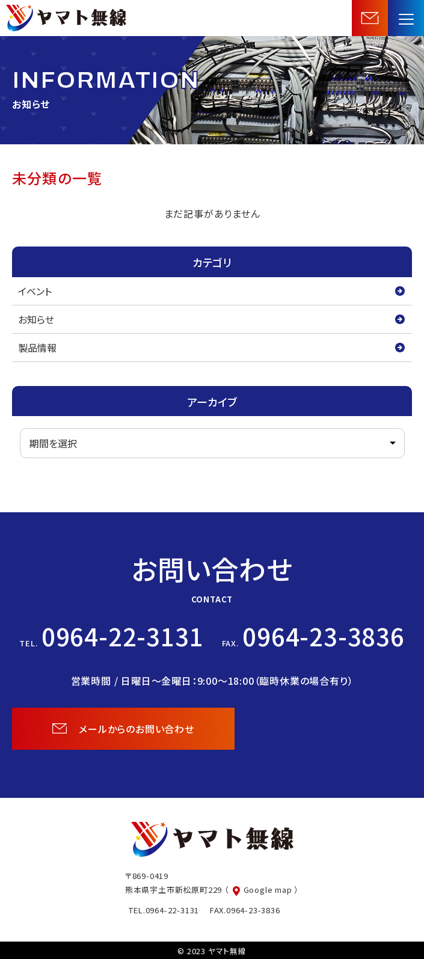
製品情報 (37, 347)
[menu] (406, 18)
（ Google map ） (261, 889)
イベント (35, 291)
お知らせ (36, 319)
